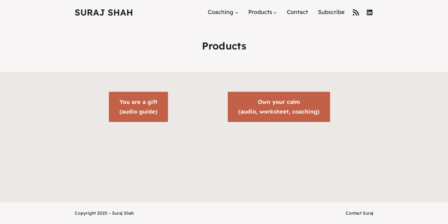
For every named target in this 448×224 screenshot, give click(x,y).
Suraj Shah (104, 12)
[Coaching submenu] (236, 12)
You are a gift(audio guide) (138, 106)
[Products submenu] (275, 12)
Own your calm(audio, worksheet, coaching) (279, 106)
